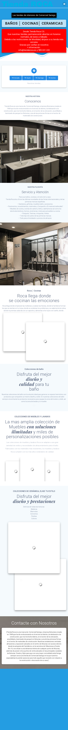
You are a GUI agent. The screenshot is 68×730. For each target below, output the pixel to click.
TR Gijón (27, 79)
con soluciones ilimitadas (34, 430)
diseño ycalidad (30, 383)
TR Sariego (40, 79)
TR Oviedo (16, 79)
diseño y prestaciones (34, 503)
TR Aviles (52, 79)
